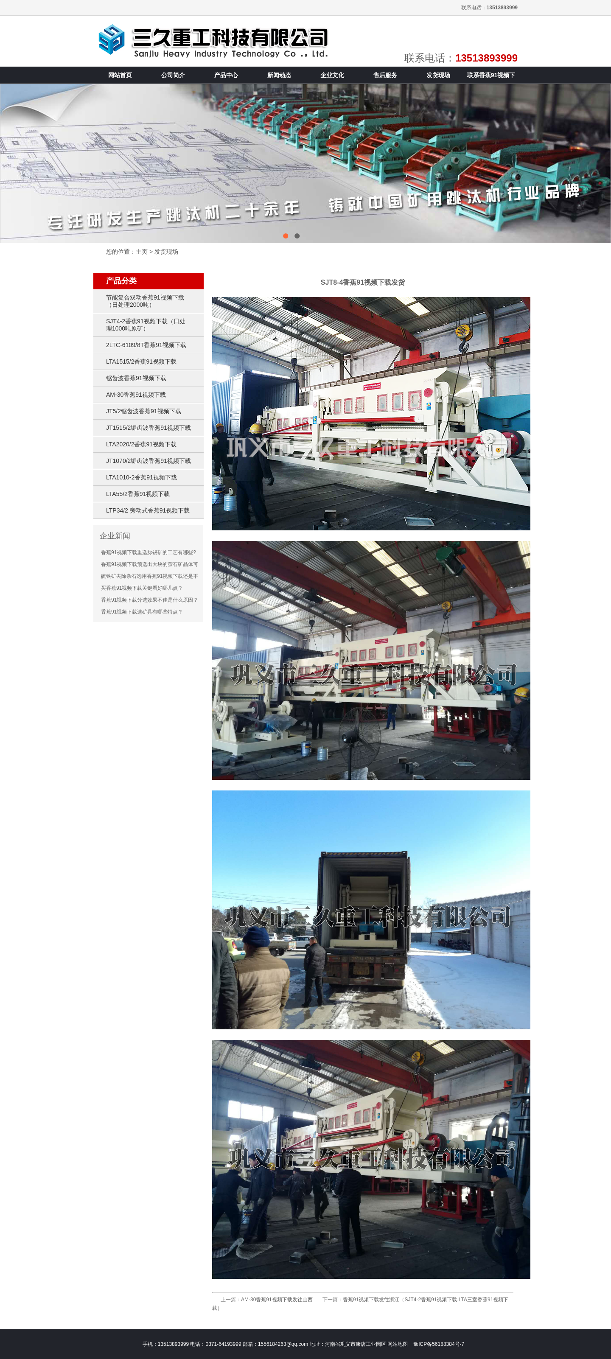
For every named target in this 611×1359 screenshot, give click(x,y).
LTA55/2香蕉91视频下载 (138, 493)
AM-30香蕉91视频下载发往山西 (277, 1300)
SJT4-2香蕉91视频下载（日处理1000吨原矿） (145, 325)
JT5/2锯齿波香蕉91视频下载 (143, 411)
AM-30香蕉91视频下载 (136, 394)
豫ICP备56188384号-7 (438, 1344)
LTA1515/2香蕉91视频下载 (141, 361)
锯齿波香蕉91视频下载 (136, 378)
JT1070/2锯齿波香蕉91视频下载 (148, 460)
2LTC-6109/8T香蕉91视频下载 (146, 345)
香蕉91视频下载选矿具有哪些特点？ (142, 612)
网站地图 (397, 1344)
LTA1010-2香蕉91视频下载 (141, 477)
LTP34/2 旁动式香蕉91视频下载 (148, 510)
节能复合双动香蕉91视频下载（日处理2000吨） (145, 301)
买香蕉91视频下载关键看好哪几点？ (142, 588)
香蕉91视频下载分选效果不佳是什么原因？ (149, 600)
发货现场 (166, 251)
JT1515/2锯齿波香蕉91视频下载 (148, 427)
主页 (142, 251)
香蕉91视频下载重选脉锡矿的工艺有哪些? (148, 552)
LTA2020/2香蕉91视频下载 (141, 444)
